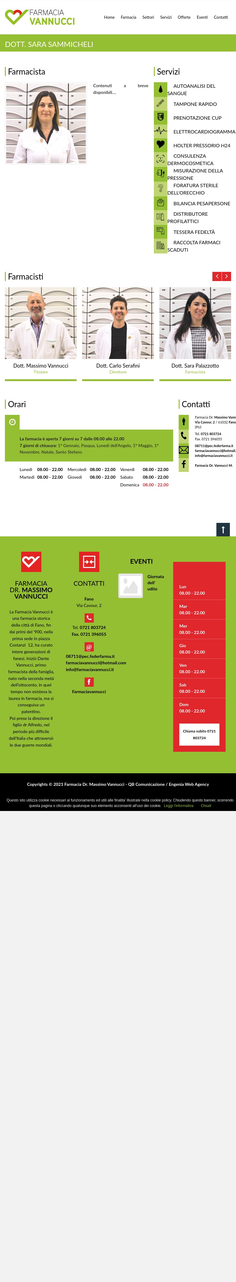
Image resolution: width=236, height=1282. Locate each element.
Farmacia (128, 17)
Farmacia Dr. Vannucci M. (214, 465)
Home (109, 17)
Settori (148, 17)
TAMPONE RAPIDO (195, 104)
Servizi (166, 17)
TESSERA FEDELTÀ (194, 232)
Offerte (184, 17)
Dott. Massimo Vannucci (40, 365)
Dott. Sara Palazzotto (195, 365)
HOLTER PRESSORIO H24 (201, 145)
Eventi (202, 17)
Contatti (221, 17)
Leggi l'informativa (178, 806)
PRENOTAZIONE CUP (197, 118)
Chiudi (206, 806)
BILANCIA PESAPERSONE (201, 203)
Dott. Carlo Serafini (118, 365)
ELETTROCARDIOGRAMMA (204, 131)
